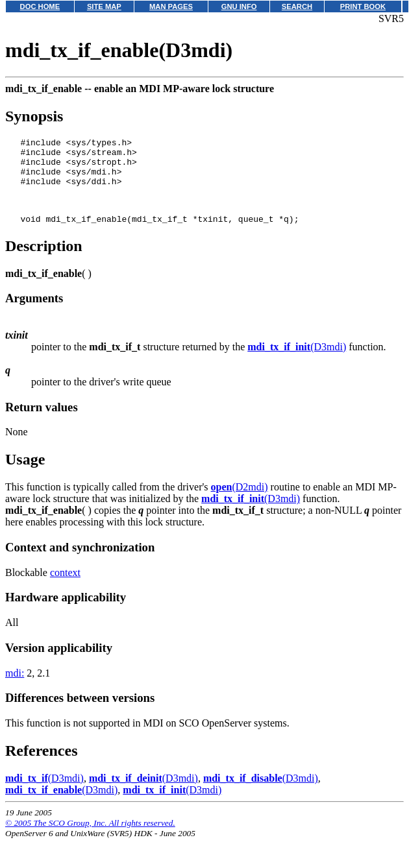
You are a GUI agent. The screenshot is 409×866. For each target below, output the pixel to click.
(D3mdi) (296, 362)
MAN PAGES (171, 6)
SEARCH (297, 6)
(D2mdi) (239, 502)
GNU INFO (239, 6)
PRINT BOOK (363, 6)
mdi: (14, 688)
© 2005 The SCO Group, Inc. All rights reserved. (90, 838)
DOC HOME (40, 6)
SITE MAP (104, 6)
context (65, 588)
